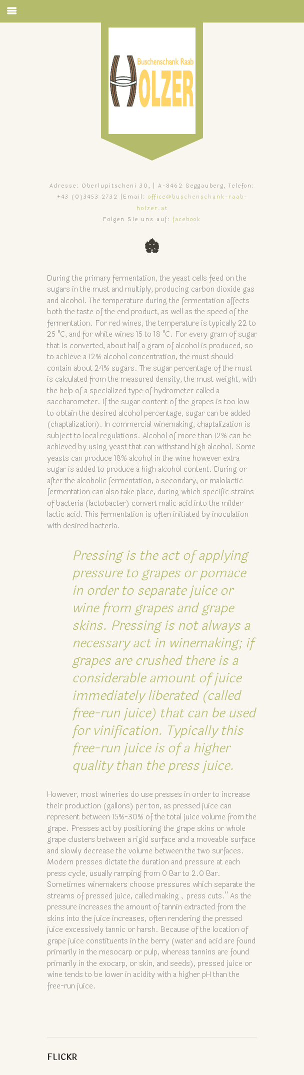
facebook (186, 219)
